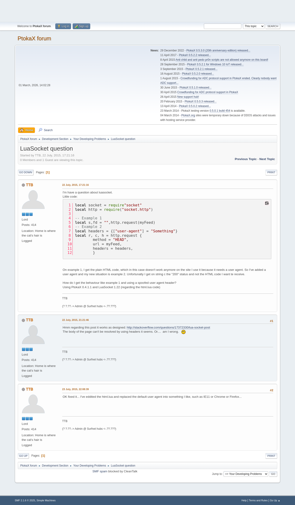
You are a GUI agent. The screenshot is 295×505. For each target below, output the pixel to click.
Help (244, 500)
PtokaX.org (188, 115)
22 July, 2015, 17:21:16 (75, 184)
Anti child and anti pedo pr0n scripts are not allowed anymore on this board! (222, 59)
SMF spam (99, 471)
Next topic (267, 159)
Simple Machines (46, 500)
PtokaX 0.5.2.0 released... (198, 73)
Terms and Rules (258, 500)
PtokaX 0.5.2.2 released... (195, 55)
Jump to (217, 474)
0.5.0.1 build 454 (220, 110)
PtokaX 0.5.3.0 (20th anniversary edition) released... (218, 50)
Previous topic (246, 159)
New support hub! (188, 96)
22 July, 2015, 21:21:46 (75, 320)
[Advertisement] (147, 10)
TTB (29, 185)
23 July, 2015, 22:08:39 (75, 389)
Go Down (25, 172)
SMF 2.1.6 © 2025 (25, 500)
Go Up (23, 455)
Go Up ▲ (275, 500)
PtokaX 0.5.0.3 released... (201, 101)
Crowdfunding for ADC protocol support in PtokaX (207, 92)
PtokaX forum (34, 38)
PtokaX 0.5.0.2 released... (195, 106)
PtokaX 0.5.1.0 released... (195, 87)
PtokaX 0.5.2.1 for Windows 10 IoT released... (215, 64)
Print (271, 172)
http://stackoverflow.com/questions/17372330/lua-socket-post (168, 327)
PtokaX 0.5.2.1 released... (201, 69)
